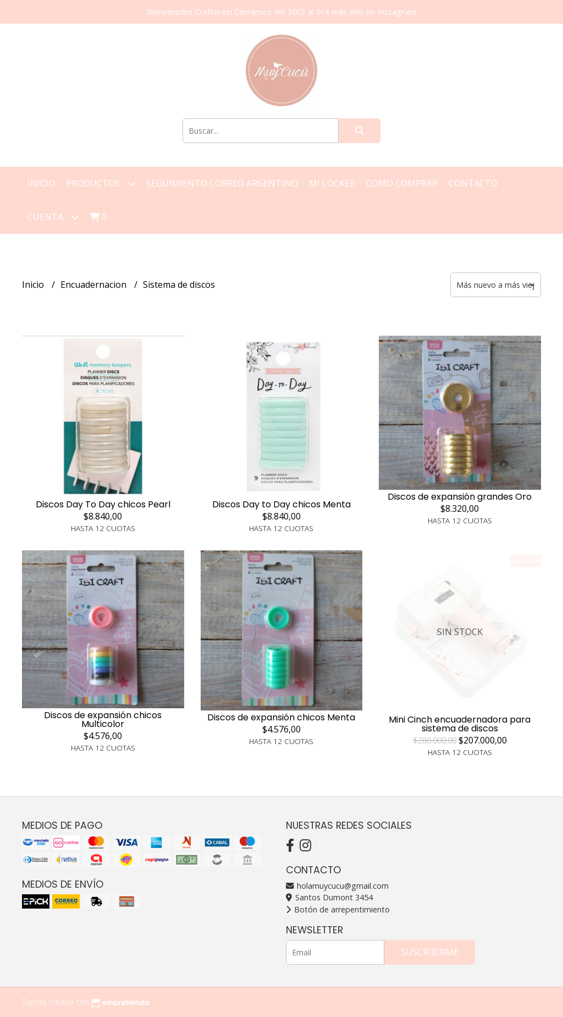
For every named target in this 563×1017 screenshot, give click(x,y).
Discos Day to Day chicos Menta (281, 504)
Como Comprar (402, 183)
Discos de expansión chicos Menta (281, 717)
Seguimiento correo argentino (222, 183)
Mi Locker (332, 183)
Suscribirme (430, 952)
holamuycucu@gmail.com (337, 886)
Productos (100, 183)
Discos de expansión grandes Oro (460, 496)
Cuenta (53, 217)
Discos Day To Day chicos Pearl (103, 504)
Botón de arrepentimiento (338, 909)
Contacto (473, 183)
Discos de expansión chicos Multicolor (103, 719)
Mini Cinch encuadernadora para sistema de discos (460, 724)
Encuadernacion (94, 284)
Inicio (41, 183)
